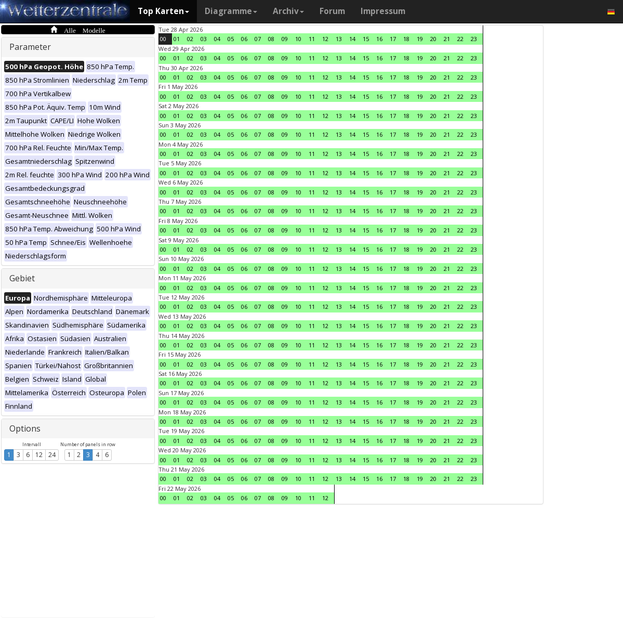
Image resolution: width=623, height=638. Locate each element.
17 (393, 39)
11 (312, 39)
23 (474, 39)
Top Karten (163, 11)
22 (460, 39)
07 (258, 39)
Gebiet (22, 278)
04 (217, 39)
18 (406, 39)
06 (244, 39)
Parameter (30, 47)
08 (271, 39)
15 (366, 39)
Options (25, 428)
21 (447, 39)
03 (204, 39)
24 (52, 454)
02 (190, 39)
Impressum (383, 11)
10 (298, 39)
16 (379, 39)
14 (352, 39)
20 (433, 39)
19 (420, 39)
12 (39, 454)
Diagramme (231, 11)
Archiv (288, 11)
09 (285, 39)
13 (339, 39)
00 (163, 39)
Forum (332, 11)
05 (231, 39)
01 (177, 39)
